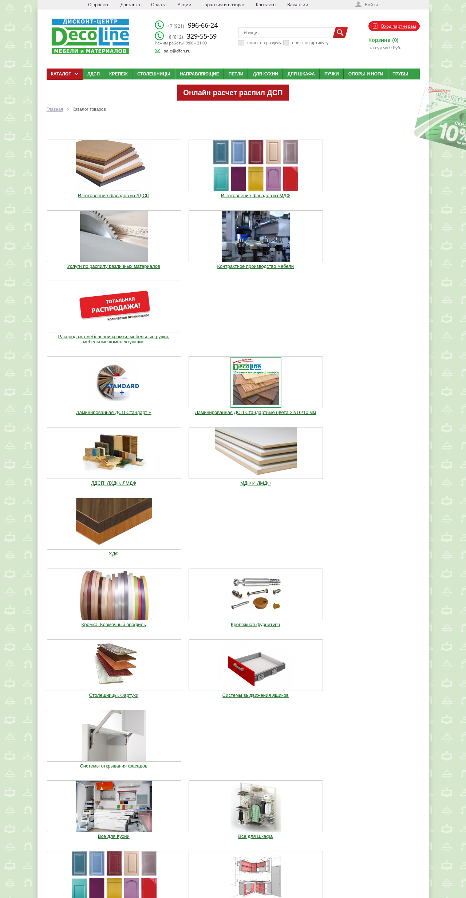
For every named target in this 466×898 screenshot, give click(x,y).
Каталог (235, 836)
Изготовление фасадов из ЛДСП (81, 193)
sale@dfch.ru (177, 51)
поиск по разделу (264, 42)
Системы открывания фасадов (385, 349)
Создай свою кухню (246, 873)
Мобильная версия (69, 880)
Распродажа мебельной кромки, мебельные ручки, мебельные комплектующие (385, 195)
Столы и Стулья (385, 494)
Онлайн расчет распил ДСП (233, 93)
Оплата (159, 4)
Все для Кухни (81, 419)
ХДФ (385, 270)
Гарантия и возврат (223, 4)
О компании (181, 836)
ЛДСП (93, 74)
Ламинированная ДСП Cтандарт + (81, 273)
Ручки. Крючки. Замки (80, 494)
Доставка (130, 4)
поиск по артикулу (310, 42)
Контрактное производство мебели (309, 193)
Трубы (400, 74)
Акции (184, 4)
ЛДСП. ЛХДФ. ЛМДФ (233, 270)
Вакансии (297, 4)
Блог (232, 845)
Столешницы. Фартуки (232, 349)
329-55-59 (193, 36)
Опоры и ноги (365, 74)
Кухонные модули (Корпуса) (309, 419)
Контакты (266, 4)
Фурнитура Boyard (81, 563)
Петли (236, 74)
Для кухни (265, 74)
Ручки (331, 74)
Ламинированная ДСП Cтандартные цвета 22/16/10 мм (157, 275)
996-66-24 (192, 25)
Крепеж (118, 74)
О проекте (99, 4)
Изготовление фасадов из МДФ (157, 193)
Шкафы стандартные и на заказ (157, 566)
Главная (55, 109)
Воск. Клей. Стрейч (233, 494)
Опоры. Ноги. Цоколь (385, 419)
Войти (371, 4)
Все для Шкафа (157, 419)
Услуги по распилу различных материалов (232, 193)
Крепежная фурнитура (156, 349)
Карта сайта (239, 864)
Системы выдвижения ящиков (309, 349)
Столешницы (153, 74)
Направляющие (199, 74)
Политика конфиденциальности (84, 873)
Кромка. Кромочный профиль (80, 349)
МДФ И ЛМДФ (309, 270)
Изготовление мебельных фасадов (233, 422)
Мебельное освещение (309, 494)
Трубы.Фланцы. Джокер (157, 494)
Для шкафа (301, 74)
